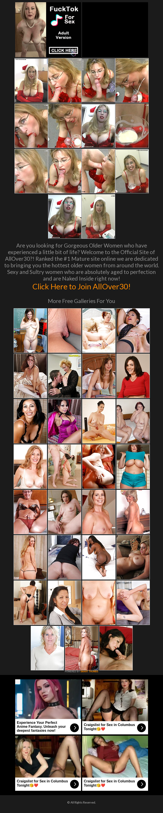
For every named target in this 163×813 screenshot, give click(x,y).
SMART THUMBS (89, 671)
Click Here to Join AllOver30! (81, 286)
